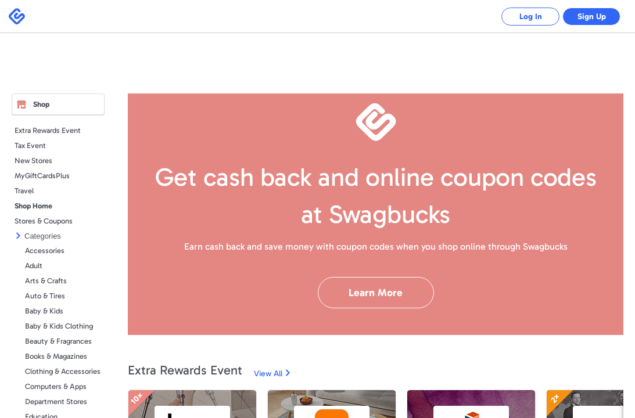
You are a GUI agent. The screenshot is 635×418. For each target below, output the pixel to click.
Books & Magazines (56, 356)
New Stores (33, 160)
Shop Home (33, 205)
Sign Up (591, 16)
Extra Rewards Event (48, 130)
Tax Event (30, 145)
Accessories (44, 250)
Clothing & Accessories (63, 371)
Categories (42, 236)
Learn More (376, 292)
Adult (33, 265)
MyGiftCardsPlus (42, 175)
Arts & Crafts (46, 280)
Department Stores (56, 401)
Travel (24, 190)
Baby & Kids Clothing (59, 326)
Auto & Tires (45, 295)
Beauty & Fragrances (58, 341)
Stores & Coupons (44, 221)
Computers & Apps (56, 386)
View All (268, 374)
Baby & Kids (44, 311)
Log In (530, 16)
